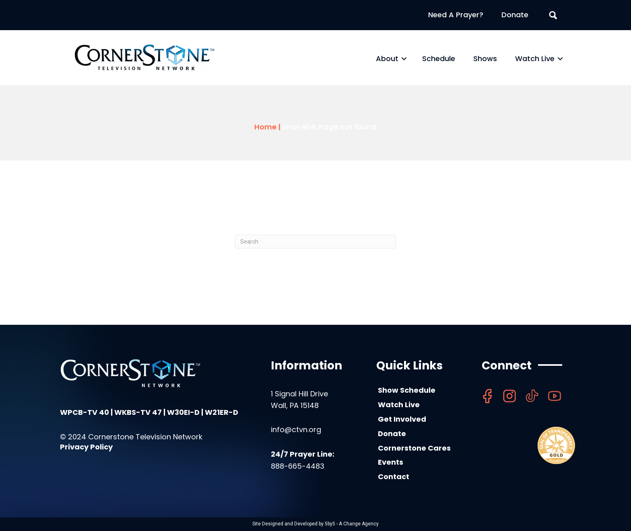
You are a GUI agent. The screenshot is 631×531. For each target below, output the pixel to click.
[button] (404, 58)
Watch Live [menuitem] (535, 58)
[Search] (315, 241)
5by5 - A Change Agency (352, 524)
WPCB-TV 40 (84, 412)
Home (265, 127)
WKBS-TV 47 (138, 412)
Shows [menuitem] (485, 58)
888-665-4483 (297, 466)
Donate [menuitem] (514, 15)
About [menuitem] (387, 58)
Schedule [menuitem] (438, 58)
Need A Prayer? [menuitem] (455, 15)
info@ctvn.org (296, 429)
